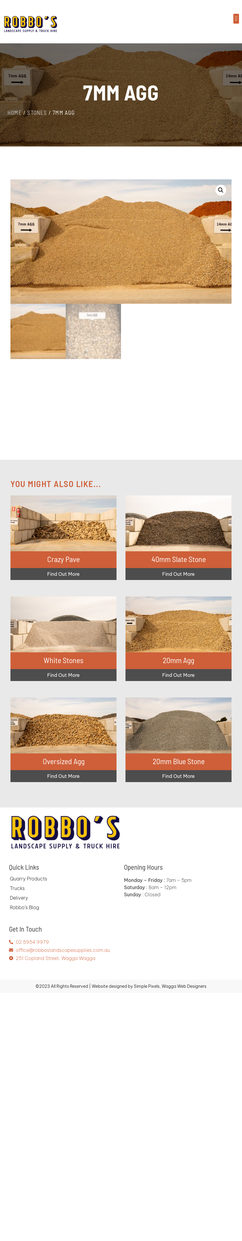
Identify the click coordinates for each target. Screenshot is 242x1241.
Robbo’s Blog (24, 907)
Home (14, 112)
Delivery (19, 898)
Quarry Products (28, 879)
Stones (37, 112)
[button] (236, 19)
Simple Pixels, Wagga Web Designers (170, 986)
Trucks (17, 888)
